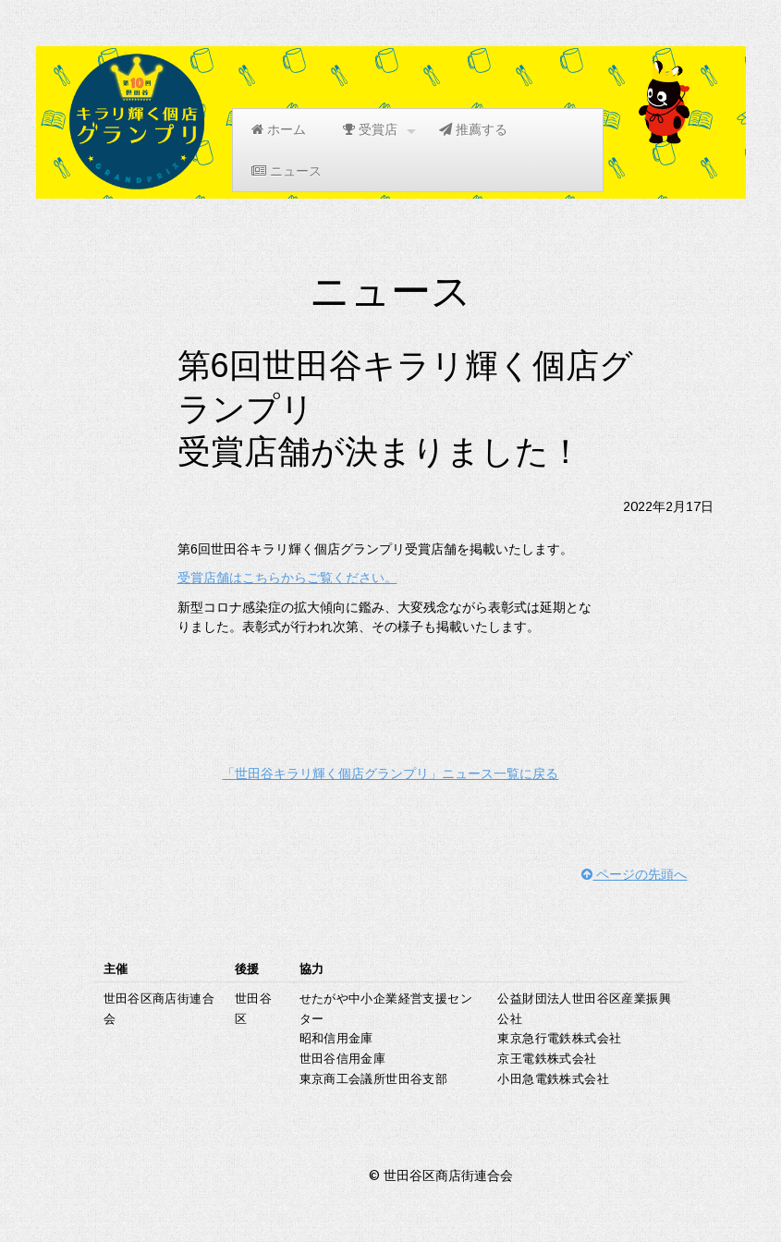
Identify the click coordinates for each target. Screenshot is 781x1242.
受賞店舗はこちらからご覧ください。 (287, 577)
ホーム (278, 129)
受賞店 (379, 130)
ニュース (286, 171)
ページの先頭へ (634, 874)
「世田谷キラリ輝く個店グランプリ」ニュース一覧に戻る (390, 773)
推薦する (473, 129)
